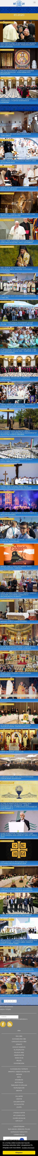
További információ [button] (28, 1148)
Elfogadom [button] (18, 1152)
